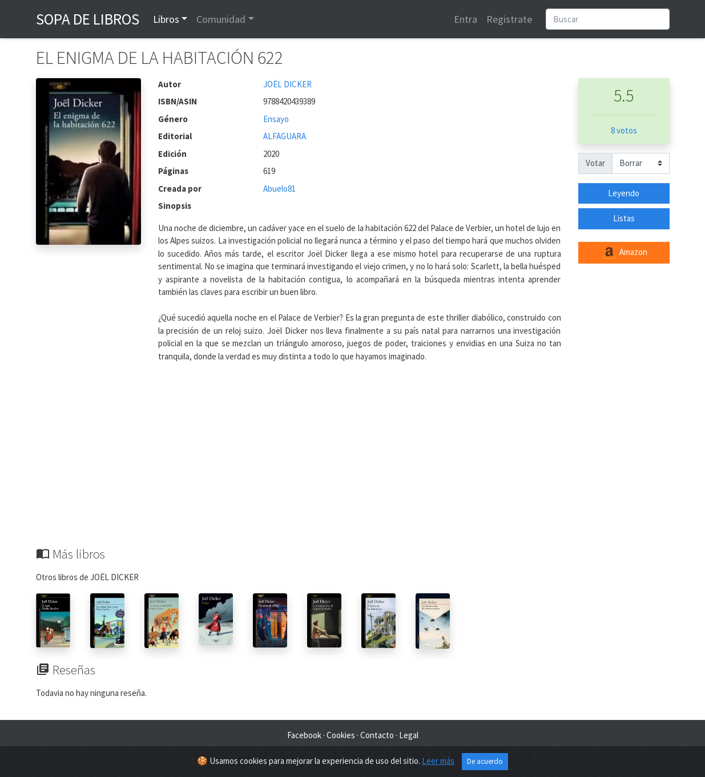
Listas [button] (624, 218)
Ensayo (276, 119)
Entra (465, 19)
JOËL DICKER (287, 84)
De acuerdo (485, 761)
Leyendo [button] (623, 193)
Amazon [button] (624, 252)
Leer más (438, 760)
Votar (595, 162)
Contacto (377, 735)
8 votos (624, 130)
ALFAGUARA (284, 136)
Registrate (509, 19)
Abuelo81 (279, 188)
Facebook (304, 735)
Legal (408, 735)
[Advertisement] (353, 461)
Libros (166, 19)
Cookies (341, 735)
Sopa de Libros (87, 19)
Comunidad (220, 19)
